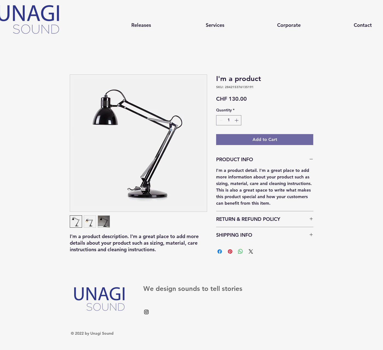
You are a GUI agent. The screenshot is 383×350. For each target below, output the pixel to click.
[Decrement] (220, 120)
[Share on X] (251, 251)
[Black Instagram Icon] (146, 312)
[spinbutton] (229, 120)
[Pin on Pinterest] (230, 251)
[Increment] (237, 120)
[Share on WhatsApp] (240, 251)
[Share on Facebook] (219, 251)
